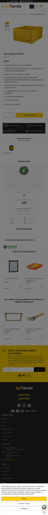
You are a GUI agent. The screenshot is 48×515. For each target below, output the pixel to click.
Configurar (24, 508)
